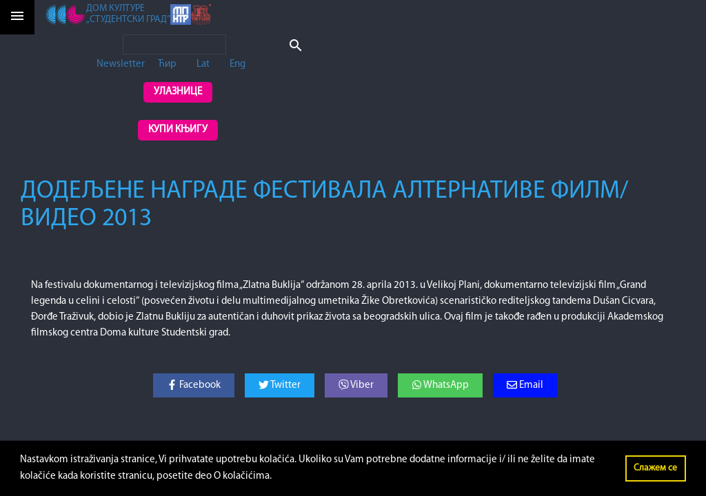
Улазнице (178, 92)
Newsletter (121, 64)
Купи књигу (178, 130)
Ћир (167, 64)
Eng (237, 64)
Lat (203, 64)
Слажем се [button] (655, 468)
